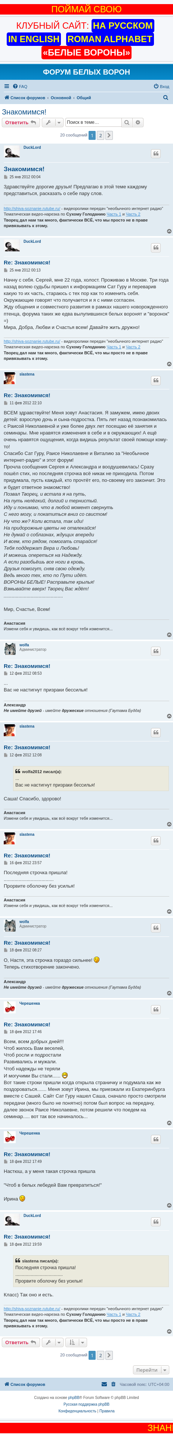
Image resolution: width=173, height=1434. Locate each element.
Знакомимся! (24, 112)
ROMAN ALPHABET (110, 39)
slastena (26, 374)
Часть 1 (114, 214)
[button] (109, 135)
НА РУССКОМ (123, 26)
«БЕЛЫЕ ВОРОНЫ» (86, 52)
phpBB (74, 1398)
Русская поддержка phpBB (86, 1404)
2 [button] (100, 135)
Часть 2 (133, 214)
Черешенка (29, 1003)
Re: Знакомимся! (27, 262)
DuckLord (32, 147)
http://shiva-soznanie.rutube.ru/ (32, 208)
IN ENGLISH (33, 39)
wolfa (24, 645)
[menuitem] (19, 86)
